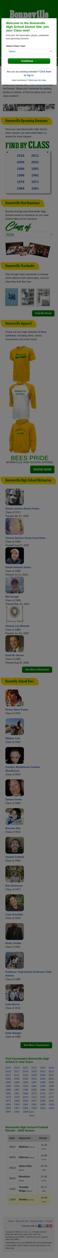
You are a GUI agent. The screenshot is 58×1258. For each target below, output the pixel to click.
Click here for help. (37, 80)
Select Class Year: (16, 46)
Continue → (29, 61)
